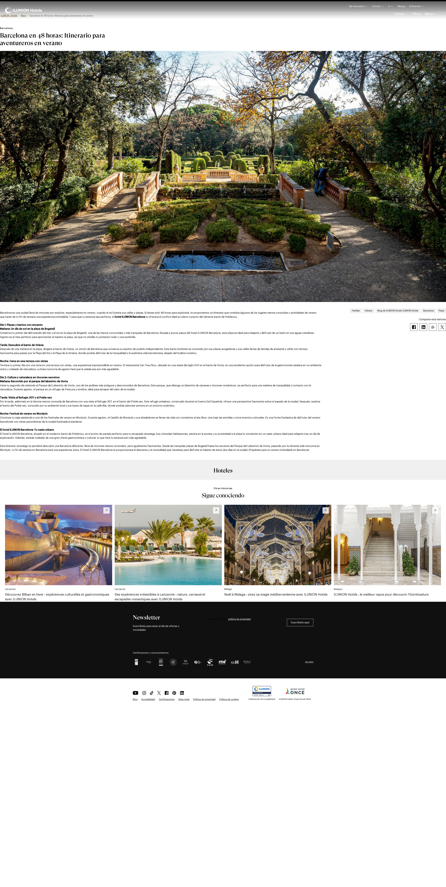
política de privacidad (239, 619)
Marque (401, 6)
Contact (378, 6)
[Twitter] (442, 327)
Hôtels (401, 14)
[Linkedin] (423, 327)
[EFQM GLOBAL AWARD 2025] (148, 662)
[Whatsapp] (433, 327)
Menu (431, 14)
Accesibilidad (148, 699)
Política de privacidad (204, 699)
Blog (135, 699)
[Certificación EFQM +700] (136, 662)
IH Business (417, 6)
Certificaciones (167, 699)
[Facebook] (414, 327)
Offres (416, 14)
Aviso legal (183, 699)
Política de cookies (229, 699)
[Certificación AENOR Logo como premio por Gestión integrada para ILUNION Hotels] (161, 662)
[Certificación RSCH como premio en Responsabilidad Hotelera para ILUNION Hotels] (234, 662)
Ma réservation (358, 6)
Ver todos (309, 662)
